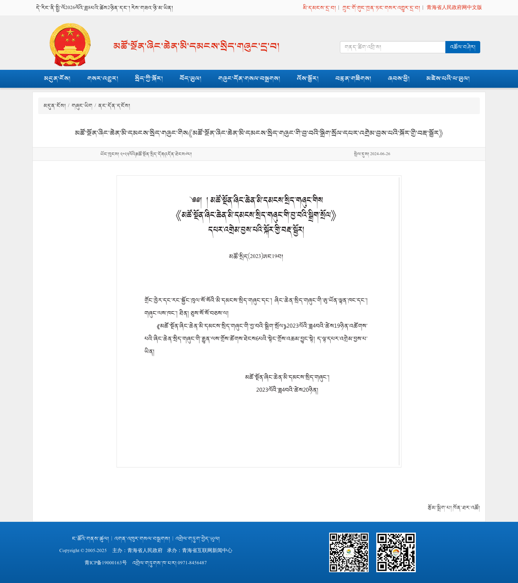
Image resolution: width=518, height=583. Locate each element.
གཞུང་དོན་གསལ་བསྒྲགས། (249, 78)
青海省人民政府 (145, 551)
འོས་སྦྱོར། (308, 78)
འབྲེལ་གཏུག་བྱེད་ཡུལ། (198, 538)
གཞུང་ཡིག (82, 105)
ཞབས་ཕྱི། (399, 78)
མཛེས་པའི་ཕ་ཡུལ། (448, 78)
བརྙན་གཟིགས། (353, 78)
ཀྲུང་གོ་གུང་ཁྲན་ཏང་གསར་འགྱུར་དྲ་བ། (381, 8)
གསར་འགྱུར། (102, 78)
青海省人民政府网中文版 (454, 8)
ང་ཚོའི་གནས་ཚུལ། (90, 538)
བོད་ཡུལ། (190, 78)
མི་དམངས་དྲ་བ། (319, 8)
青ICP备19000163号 (106, 563)
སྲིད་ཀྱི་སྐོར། (149, 78)
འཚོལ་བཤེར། (463, 47)
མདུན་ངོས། (57, 78)
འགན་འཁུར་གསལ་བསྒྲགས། (142, 538)
